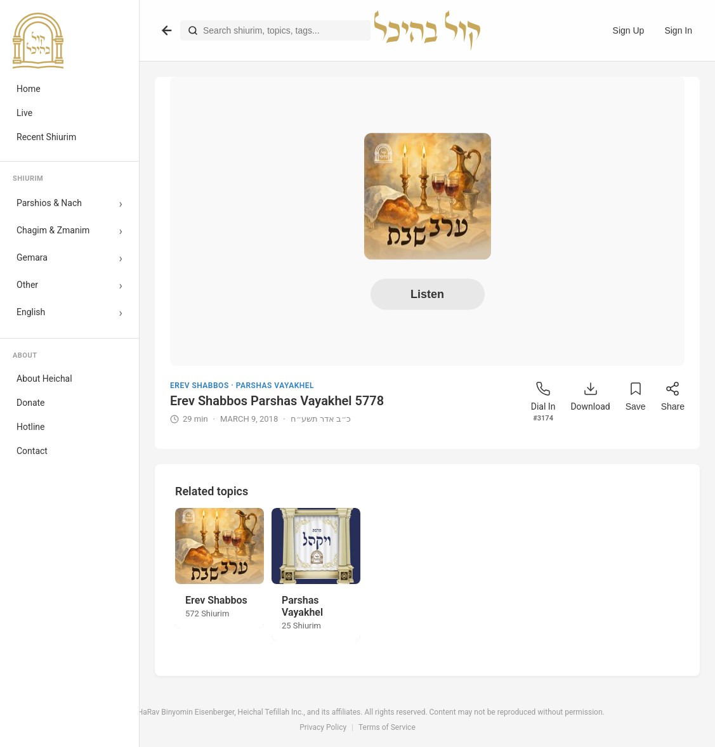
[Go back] (167, 30)
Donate (30, 403)
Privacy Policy (322, 727)
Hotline (30, 427)
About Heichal (44, 379)
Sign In (678, 30)
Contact (32, 451)
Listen (427, 294)
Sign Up (629, 30)
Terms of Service (387, 727)
